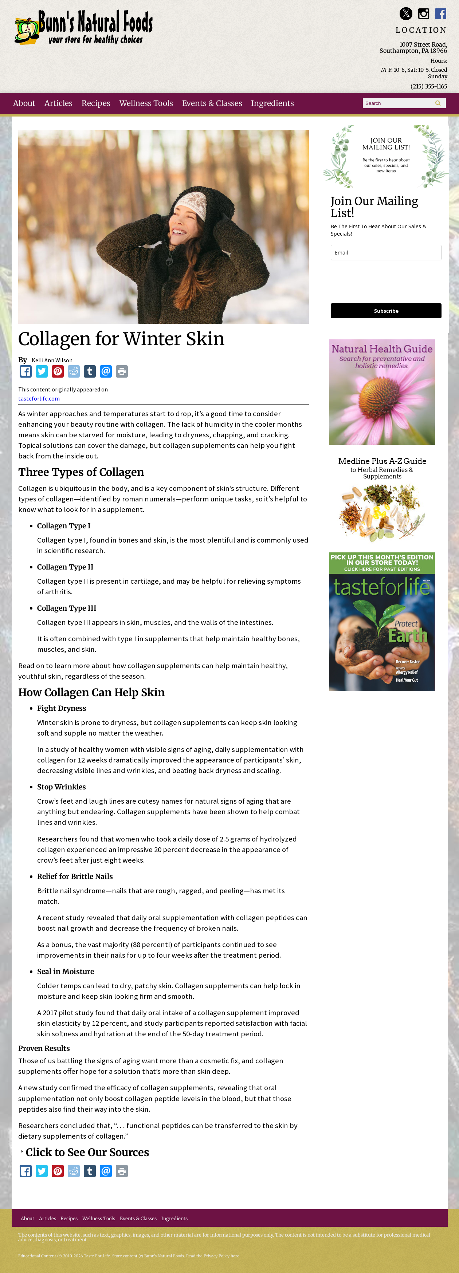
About (24, 103)
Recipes (96, 103)
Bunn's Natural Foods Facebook (441, 13)
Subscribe (386, 310)
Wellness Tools (146, 103)
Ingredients (272, 103)
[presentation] (386, 282)
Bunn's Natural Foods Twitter (406, 13)
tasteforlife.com (39, 398)
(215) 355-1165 (429, 86)
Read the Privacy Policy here (212, 1256)
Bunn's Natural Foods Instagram (423, 13)
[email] (386, 252)
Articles (58, 103)
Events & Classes (212, 103)
